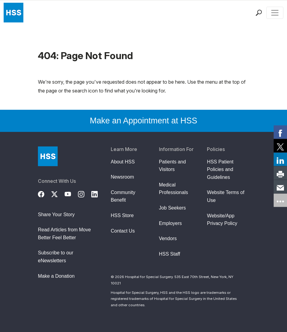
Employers (170, 223)
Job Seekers (172, 207)
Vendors (168, 238)
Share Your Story (56, 214)
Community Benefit (123, 196)
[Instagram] (84, 193)
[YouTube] (71, 193)
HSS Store (122, 215)
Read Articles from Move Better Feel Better (64, 233)
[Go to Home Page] (48, 156)
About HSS (123, 161)
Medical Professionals (173, 188)
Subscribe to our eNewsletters (55, 256)
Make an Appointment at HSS (143, 120)
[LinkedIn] (98, 193)
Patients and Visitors (172, 165)
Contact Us (123, 230)
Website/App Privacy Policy (222, 219)
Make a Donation (56, 276)
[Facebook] (44, 193)
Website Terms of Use (225, 196)
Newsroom (122, 176)
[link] (280, 132)
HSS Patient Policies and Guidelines (220, 169)
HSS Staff (169, 254)
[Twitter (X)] (58, 193)
